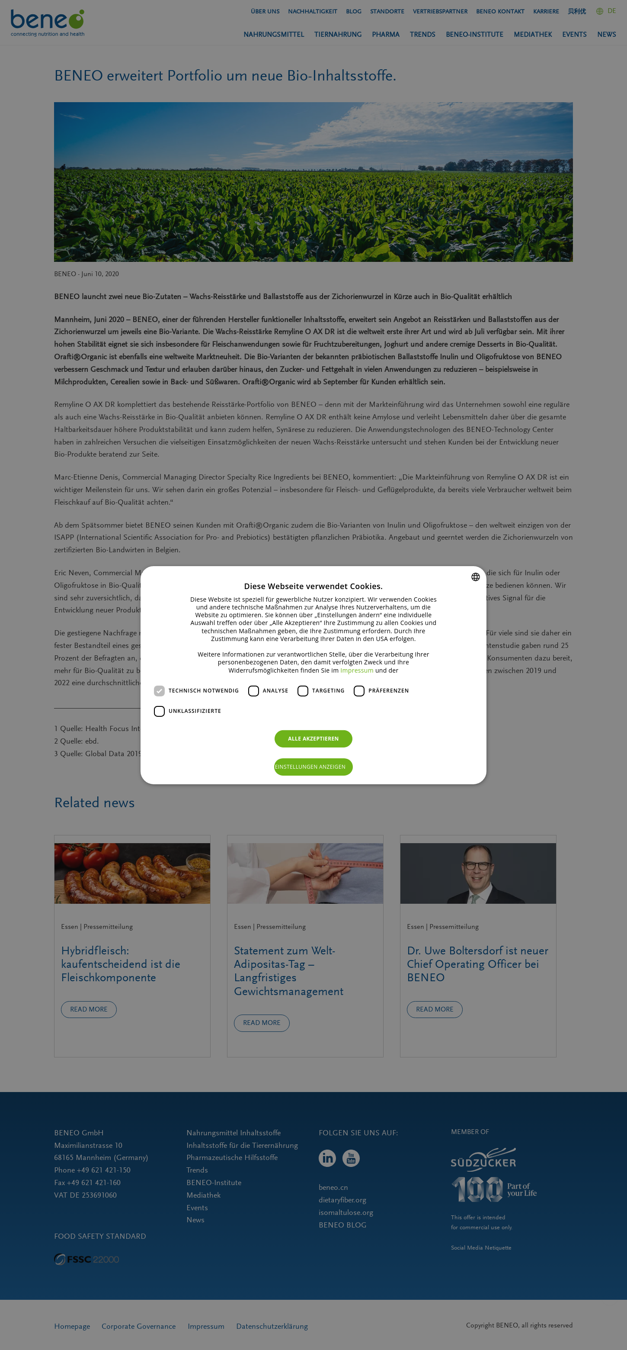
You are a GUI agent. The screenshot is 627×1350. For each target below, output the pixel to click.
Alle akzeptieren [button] (313, 738)
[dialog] (313, 675)
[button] (313, 767)
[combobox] (475, 576)
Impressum (357, 670)
